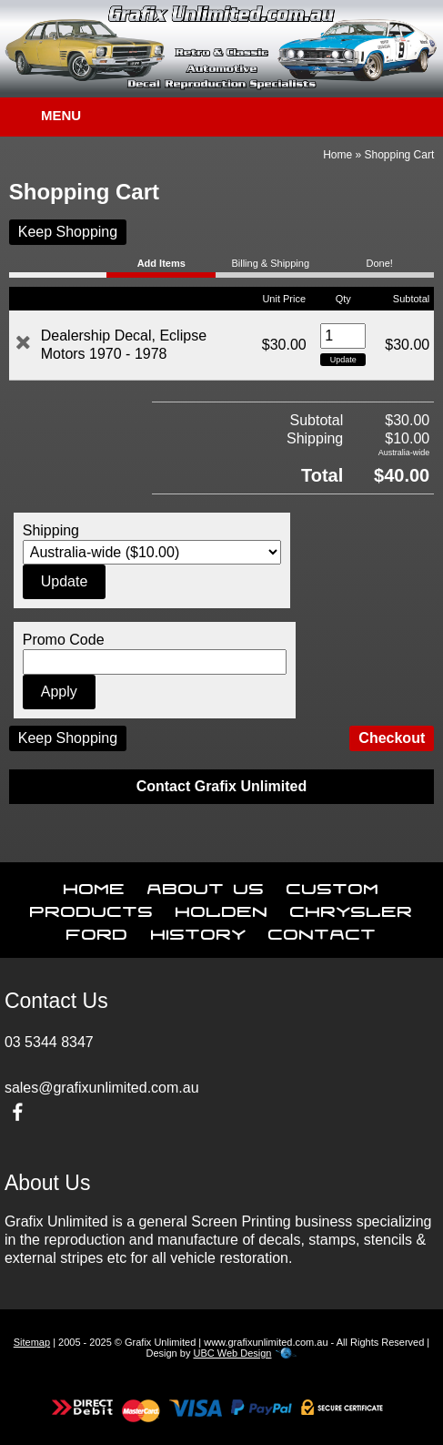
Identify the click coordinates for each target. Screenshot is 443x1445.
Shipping (51, 530)
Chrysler (351, 908)
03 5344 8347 (49, 1042)
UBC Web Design (232, 1353)
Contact (322, 930)
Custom (333, 885)
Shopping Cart (400, 154)
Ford (97, 930)
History (199, 930)
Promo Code (64, 639)
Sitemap (32, 1342)
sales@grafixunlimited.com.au (102, 1087)
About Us (206, 885)
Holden (222, 908)
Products (92, 908)
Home (337, 154)
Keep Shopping (67, 231)
